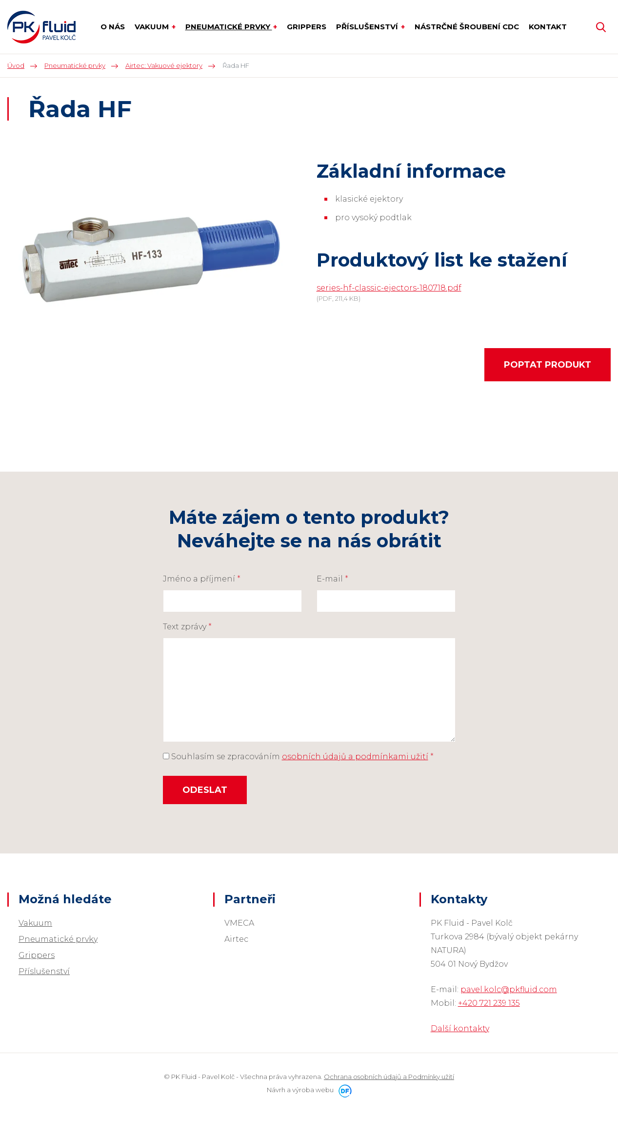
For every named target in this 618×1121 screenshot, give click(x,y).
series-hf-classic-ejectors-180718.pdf (389, 287)
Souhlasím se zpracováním (298, 756)
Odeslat (204, 790)
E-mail (332, 578)
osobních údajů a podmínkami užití (355, 756)
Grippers (37, 955)
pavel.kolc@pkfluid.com (508, 989)
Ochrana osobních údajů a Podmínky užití (389, 1076)
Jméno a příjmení (201, 578)
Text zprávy (187, 626)
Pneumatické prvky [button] (228, 26)
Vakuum (35, 923)
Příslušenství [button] (368, 26)
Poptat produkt (547, 364)
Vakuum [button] (153, 26)
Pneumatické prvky (58, 939)
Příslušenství (44, 971)
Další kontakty (460, 1028)
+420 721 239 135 (489, 1003)
